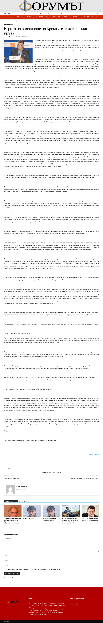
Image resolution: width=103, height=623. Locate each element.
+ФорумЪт (7, 468)
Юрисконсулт (35, 13)
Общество (39, 17)
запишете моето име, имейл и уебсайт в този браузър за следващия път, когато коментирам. (33, 569)
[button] (97, 17)
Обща (6, 24)
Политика (18, 17)
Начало (6, 22)
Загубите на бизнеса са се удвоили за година (85, 478)
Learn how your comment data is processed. (38, 578)
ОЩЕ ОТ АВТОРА (24, 501)
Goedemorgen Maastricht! (12, 478)
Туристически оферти (66, 13)
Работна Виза (43, 13)
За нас (74, 13)
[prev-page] (5, 527)
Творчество (57, 17)
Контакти (80, 13)
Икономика (28, 17)
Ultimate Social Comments (54, 472)
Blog (29, 13)
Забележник (88, 17)
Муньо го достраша (28, 518)
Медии (48, 17)
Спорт (66, 17)
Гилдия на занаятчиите (54, 13)
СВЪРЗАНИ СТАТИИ (11, 501)
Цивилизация (76, 17)
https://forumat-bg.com (21, 489)
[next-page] (8, 527)
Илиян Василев (9, 36)
